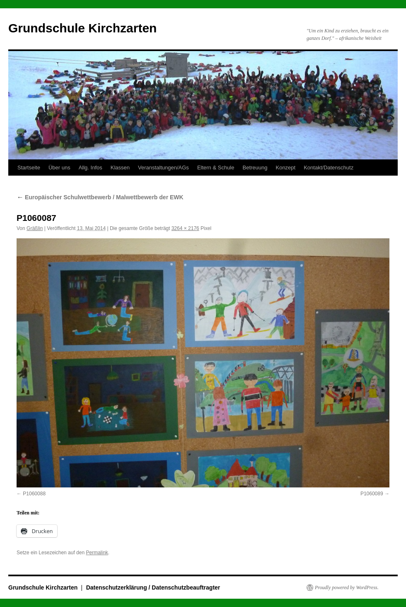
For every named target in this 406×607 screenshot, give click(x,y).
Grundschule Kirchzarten (82, 28)
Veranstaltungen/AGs (163, 167)
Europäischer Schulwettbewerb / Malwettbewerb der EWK (100, 197)
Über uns (59, 167)
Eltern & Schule (215, 167)
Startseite (28, 167)
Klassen (120, 167)
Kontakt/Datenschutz (328, 167)
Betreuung (254, 167)
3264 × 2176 (185, 228)
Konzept (285, 167)
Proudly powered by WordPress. (347, 587)
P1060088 (34, 494)
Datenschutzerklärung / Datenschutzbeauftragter (153, 587)
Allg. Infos (90, 167)
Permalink (97, 553)
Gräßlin (35, 228)
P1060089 (371, 494)
